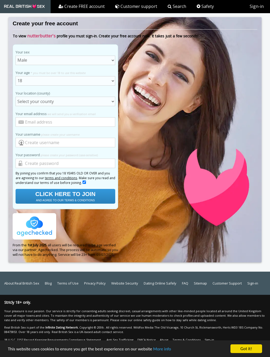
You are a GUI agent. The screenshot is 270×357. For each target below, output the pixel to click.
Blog (48, 283)
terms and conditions (61, 178)
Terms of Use (68, 283)
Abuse (164, 340)
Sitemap (200, 283)
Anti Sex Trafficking (120, 340)
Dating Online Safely (160, 283)
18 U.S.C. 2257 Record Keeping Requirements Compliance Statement (52, 340)
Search (177, 6)
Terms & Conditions (186, 340)
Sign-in (257, 6)
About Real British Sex (21, 283)
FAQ (185, 283)
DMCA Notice (146, 340)
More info (162, 349)
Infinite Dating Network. (62, 327)
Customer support (136, 6)
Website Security (124, 283)
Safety (205, 6)
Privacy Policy (95, 283)
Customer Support (227, 283)
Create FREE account (82, 6)
